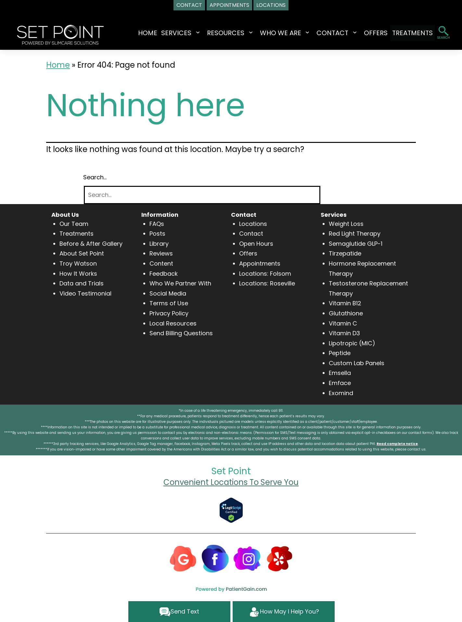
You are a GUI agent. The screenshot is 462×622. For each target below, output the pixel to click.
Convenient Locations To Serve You (231, 482)
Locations (253, 224)
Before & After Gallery (90, 244)
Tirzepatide (345, 253)
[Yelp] (279, 558)
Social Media (167, 293)
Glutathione (346, 313)
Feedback (163, 274)
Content (161, 263)
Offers (248, 253)
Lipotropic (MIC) (352, 343)
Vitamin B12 (345, 303)
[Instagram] (247, 558)
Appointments (259, 263)
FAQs (156, 224)
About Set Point (81, 253)
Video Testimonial (85, 293)
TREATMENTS (412, 32)
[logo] (60, 34)
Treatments (76, 233)
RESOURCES (219, 32)
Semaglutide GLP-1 (355, 244)
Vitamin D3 (344, 333)
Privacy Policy (168, 313)
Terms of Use (168, 303)
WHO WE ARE (274, 32)
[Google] (183, 558)
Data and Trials (81, 283)
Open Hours (256, 244)
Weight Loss (346, 224)
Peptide (340, 353)
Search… (95, 177)
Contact (251, 233)
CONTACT (326, 32)
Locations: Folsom (265, 274)
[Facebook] (215, 558)
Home (141, 32)
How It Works (78, 274)
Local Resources (173, 323)
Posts (157, 233)
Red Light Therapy (354, 233)
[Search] (202, 195)
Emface (340, 383)
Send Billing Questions (181, 333)
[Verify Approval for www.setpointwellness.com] (231, 509)
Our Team (73, 224)
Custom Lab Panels (356, 363)
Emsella (340, 373)
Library (159, 244)
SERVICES (170, 32)
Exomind (341, 393)
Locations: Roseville (267, 283)
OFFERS (370, 32)
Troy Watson (78, 263)
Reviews (161, 253)
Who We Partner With (180, 283)
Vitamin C (343, 323)
